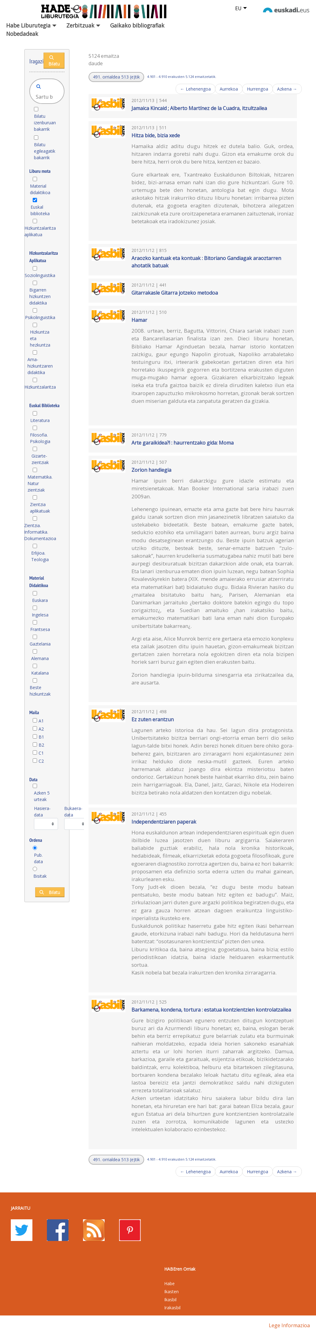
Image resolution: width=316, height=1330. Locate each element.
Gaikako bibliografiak (137, 25)
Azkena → (287, 89)
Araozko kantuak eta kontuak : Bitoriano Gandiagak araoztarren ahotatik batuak (206, 262)
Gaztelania (40, 644)
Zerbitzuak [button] (83, 25)
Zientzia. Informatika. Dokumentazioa (40, 531)
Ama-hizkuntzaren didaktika (40, 365)
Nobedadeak (22, 33)
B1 (41, 737)
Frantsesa (40, 629)
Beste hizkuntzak (40, 690)
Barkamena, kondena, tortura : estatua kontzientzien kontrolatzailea (211, 1009)
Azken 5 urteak (42, 796)
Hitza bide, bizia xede (155, 135)
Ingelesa (40, 615)
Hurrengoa (257, 89)
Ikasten (171, 1291)
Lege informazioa (289, 1325)
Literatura (40, 420)
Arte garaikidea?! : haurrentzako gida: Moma (182, 442)
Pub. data (38, 858)
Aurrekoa (229, 89)
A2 (41, 729)
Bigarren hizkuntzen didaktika (40, 296)
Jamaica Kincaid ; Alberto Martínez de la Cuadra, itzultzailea (199, 108)
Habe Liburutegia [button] (31, 25)
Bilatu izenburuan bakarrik (45, 122)
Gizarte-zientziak (40, 459)
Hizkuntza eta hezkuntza (40, 338)
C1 (41, 753)
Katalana (40, 673)
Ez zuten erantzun (152, 719)
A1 (41, 721)
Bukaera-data (73, 811)
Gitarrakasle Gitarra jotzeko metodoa (174, 292)
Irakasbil (172, 1308)
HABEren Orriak (179, 1269)
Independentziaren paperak (163, 821)
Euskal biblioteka (40, 210)
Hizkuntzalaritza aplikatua (40, 231)
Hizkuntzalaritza (40, 387)
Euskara (40, 600)
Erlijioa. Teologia (40, 556)
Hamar (139, 320)
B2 (41, 745)
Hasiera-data (42, 811)
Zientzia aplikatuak (40, 507)
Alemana (40, 658)
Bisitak (40, 876)
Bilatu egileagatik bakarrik (44, 151)
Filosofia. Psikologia (40, 438)
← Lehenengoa (195, 89)
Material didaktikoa (40, 189)
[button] (116, 77)
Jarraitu (20, 1208)
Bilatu (54, 60)
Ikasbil (170, 1299)
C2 (41, 761)
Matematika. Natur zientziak (40, 483)
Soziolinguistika (40, 275)
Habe (169, 1283)
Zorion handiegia (151, 470)
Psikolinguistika (40, 317)
